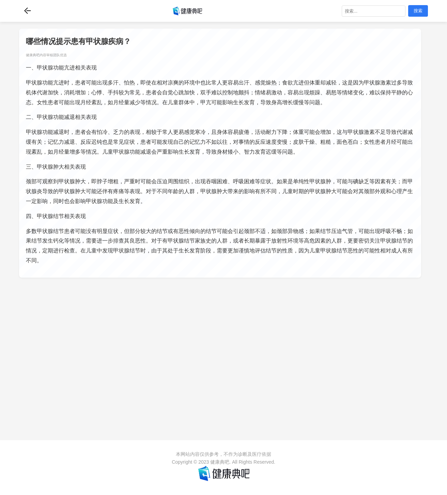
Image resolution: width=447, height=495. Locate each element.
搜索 (418, 10)
